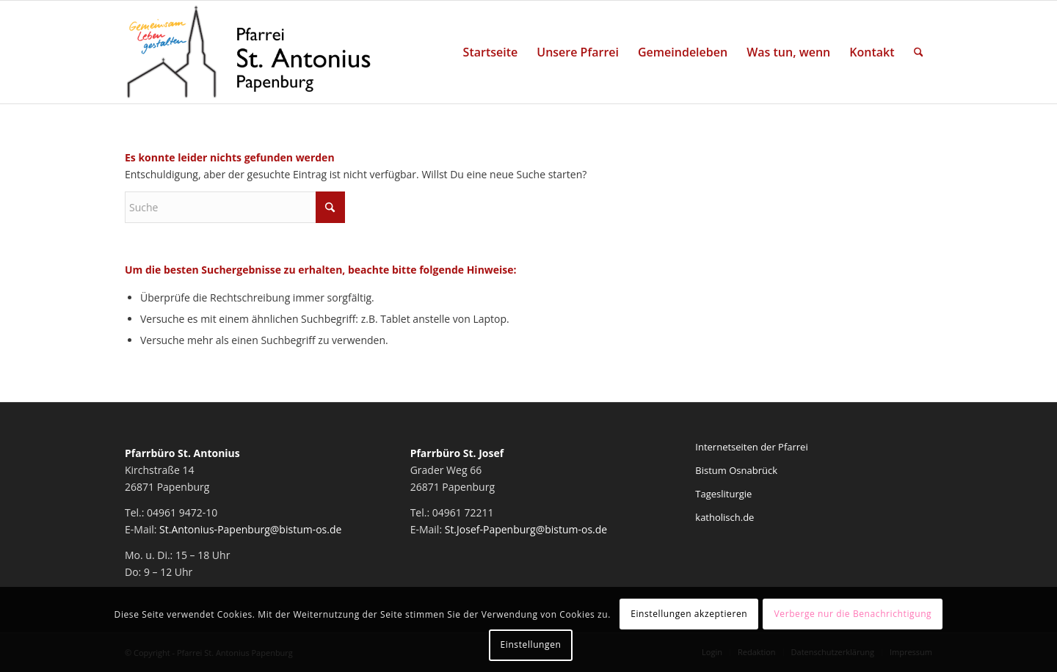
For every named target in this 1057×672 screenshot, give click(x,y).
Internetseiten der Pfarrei (751, 446)
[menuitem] (491, 52)
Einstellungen (531, 644)
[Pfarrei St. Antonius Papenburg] (249, 52)
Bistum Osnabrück (736, 470)
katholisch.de (724, 517)
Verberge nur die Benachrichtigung (853, 613)
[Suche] (918, 52)
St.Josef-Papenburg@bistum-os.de (526, 529)
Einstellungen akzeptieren (689, 613)
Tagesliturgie (723, 493)
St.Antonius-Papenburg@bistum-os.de (250, 529)
